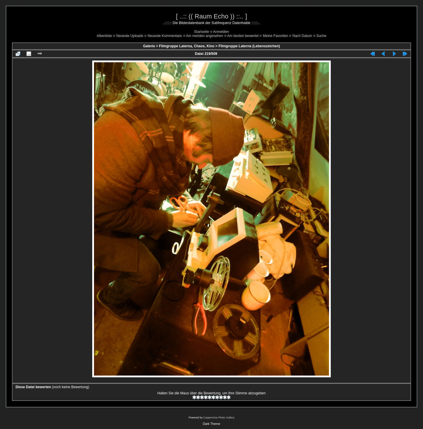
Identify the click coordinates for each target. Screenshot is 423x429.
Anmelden (221, 32)
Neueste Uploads (129, 36)
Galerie (149, 46)
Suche (321, 36)
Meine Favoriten (275, 36)
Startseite (201, 32)
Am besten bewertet (242, 36)
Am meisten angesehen (204, 36)
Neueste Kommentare (165, 36)
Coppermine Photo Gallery (218, 417)
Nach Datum (302, 36)
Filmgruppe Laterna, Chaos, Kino (186, 46)
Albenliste (104, 36)
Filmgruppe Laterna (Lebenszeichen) (249, 46)
